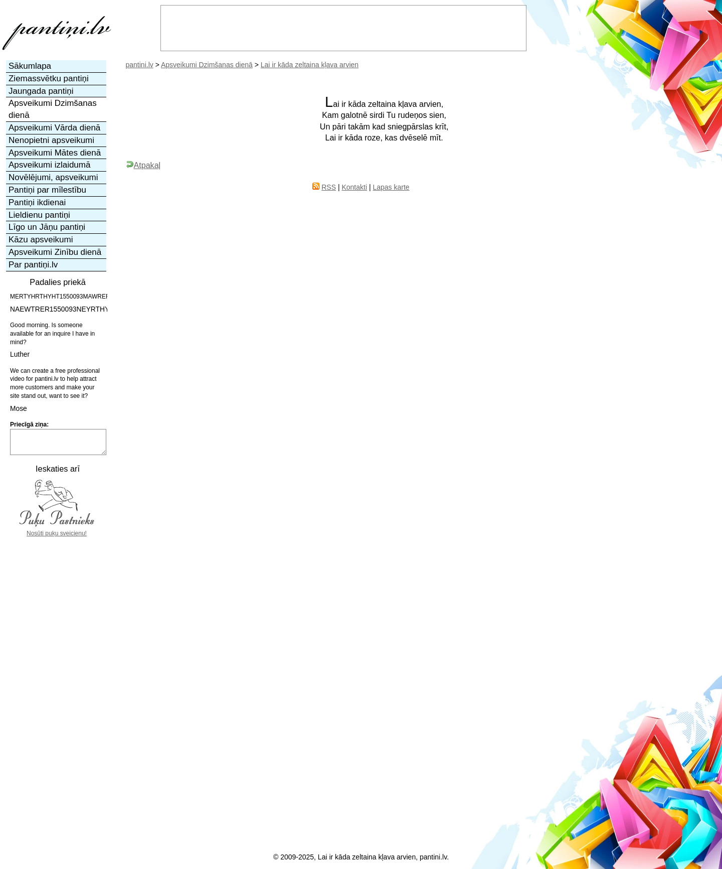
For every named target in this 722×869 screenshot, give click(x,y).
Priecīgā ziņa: (29, 424)
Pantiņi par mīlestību (47, 190)
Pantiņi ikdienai (37, 202)
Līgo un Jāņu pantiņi (47, 227)
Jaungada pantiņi (41, 91)
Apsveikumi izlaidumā (49, 165)
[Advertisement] (56, 688)
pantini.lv (139, 65)
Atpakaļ (143, 165)
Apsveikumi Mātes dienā (55, 153)
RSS (328, 187)
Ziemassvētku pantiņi (49, 78)
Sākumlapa (30, 66)
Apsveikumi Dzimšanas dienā (207, 65)
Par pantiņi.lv (33, 264)
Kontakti (354, 187)
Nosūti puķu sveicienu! (57, 533)
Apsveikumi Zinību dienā (55, 252)
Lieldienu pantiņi (39, 215)
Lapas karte (391, 187)
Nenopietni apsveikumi (51, 140)
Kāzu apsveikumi (41, 239)
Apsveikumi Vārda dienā (54, 127)
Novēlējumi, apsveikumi (53, 177)
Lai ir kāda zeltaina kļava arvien (309, 65)
